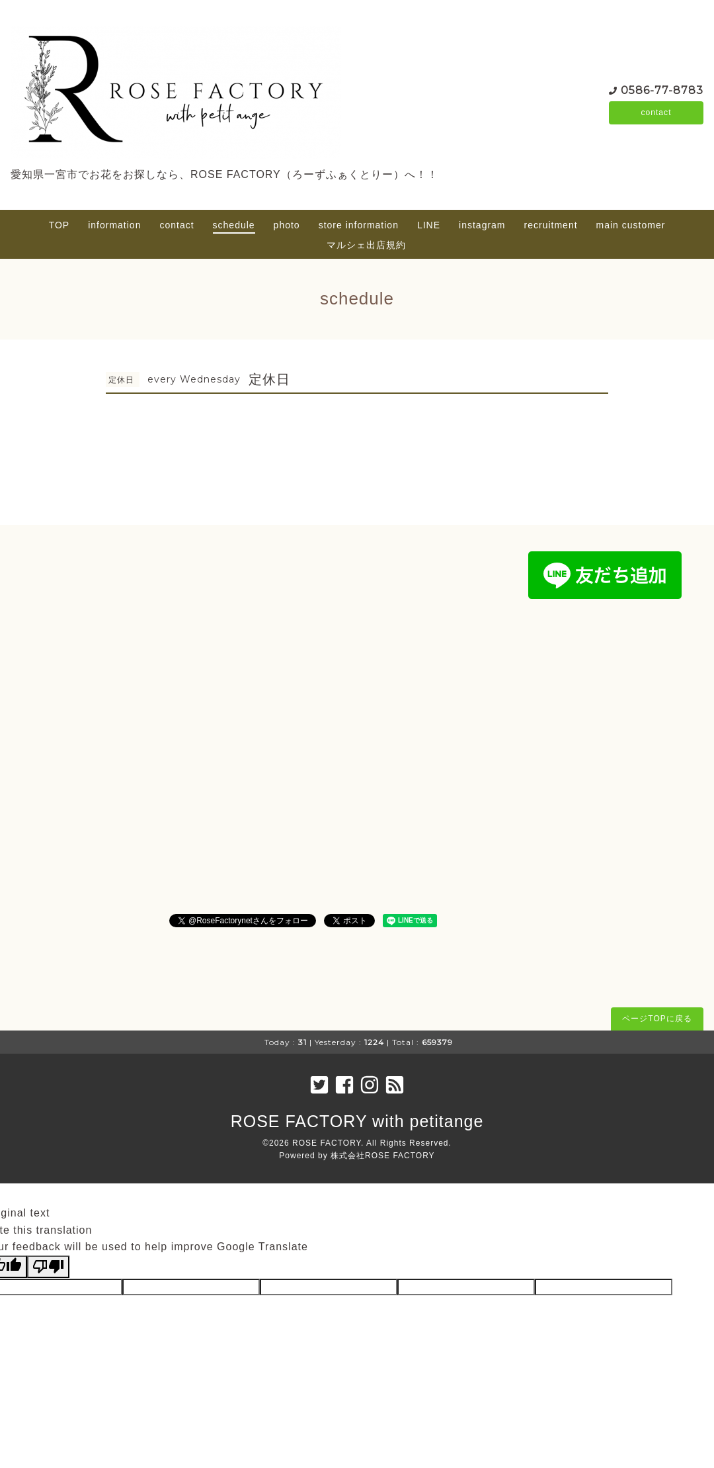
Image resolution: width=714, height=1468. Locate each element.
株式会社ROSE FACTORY (383, 1155)
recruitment (551, 225)
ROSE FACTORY (326, 1143)
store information (359, 225)
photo (287, 225)
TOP (59, 225)
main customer (631, 225)
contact (656, 112)
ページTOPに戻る (657, 1018)
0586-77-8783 (662, 89)
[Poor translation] (48, 1267)
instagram (482, 225)
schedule (234, 225)
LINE (428, 225)
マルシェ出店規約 (366, 245)
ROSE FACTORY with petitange (357, 1121)
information (114, 225)
